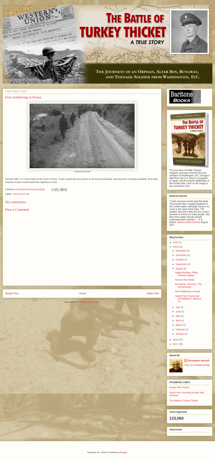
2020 (176, 242)
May (178, 316)
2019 (176, 246)
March (179, 325)
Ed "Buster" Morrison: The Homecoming (188, 285)
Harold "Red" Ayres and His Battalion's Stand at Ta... (188, 299)
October (180, 259)
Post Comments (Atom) (88, 302)
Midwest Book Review (188, 222)
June (178, 311)
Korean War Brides (184, 279)
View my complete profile (197, 365)
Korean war (24, 194)
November (181, 255)
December (181, 250)
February (180, 329)
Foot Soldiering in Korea (187, 291)
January (180, 334)
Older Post (153, 293)
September (181, 264)
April (178, 320)
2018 (176, 339)
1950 (15, 194)
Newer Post (12, 293)
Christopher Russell (198, 360)
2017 (176, 344)
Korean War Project (179, 387)
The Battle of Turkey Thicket (183, 400)
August (179, 268)
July (178, 307)
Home (82, 293)
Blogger (123, 452)
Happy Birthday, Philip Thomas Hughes (186, 274)
